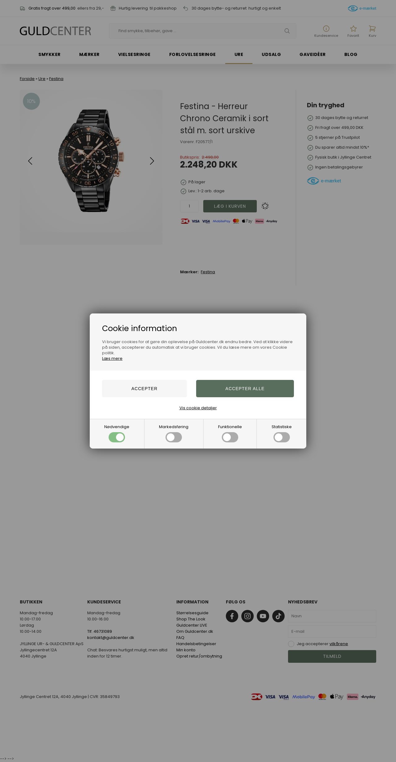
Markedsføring (173, 433)
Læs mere (112, 358)
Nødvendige (116, 433)
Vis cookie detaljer (198, 408)
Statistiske (282, 433)
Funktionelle (230, 433)
